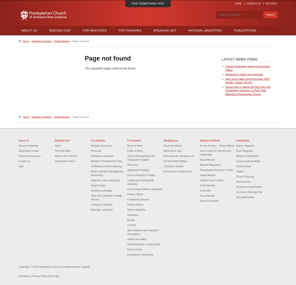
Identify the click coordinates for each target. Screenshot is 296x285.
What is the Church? (66, 156)
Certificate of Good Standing (106, 166)
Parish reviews (135, 204)
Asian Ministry (207, 159)
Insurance (132, 215)
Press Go (132, 165)
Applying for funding (138, 170)
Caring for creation (174, 166)
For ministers (98, 140)
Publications (245, 30)
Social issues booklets (248, 161)
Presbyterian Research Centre (216, 170)
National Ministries (205, 30)
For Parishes (130, 30)
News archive (243, 181)
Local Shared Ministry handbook (144, 189)
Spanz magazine (245, 145)
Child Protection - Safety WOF (143, 244)
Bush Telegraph (244, 151)
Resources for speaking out (179, 156)
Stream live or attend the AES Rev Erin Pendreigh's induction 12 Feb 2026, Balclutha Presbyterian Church (248, 90)
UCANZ (131, 225)
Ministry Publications (247, 156)
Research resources (29, 156)
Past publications (245, 197)
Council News (243, 166)
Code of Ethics (135, 151)
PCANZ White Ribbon (175, 161)
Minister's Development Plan (106, 161)
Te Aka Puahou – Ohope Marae (217, 145)
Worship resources (101, 145)
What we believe (173, 145)
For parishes (134, 140)
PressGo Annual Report (249, 187)
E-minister (205, 190)
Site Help (54, 276)
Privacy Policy (39, 276)
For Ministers (94, 30)
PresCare (96, 151)
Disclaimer (24, 276)
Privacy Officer (135, 194)
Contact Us (253, 3)
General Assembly (28, 145)
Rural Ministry (207, 195)
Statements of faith (28, 151)
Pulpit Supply (98, 185)
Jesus (58, 145)
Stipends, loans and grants (105, 180)
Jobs (21, 166)
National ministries (41, 41)
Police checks (134, 249)
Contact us (24, 161)
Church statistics (136, 209)
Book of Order (135, 145)
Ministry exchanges (101, 190)
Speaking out (171, 140)
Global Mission (62, 41)
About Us (29, 30)
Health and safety (136, 239)
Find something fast (148, 3)
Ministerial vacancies (102, 156)
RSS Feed (271, 3)
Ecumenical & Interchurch (178, 171)
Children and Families (212, 180)
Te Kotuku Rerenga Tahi (249, 192)
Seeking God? (62, 140)
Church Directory (245, 176)
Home (238, 3)
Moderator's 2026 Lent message (244, 74)
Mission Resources (210, 165)
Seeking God (60, 30)
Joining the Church (65, 161)
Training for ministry (102, 204)
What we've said (173, 151)
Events (131, 220)
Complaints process (138, 199)
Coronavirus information (140, 254)
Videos (239, 171)
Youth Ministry (207, 185)
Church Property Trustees (141, 175)
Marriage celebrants (102, 209)
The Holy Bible (63, 151)
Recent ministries (209, 201)
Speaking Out (165, 30)
